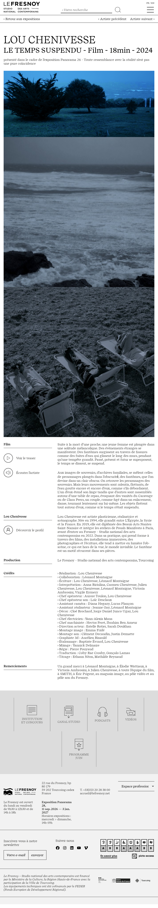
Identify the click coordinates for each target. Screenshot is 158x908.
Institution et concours (32, 720)
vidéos (131, 719)
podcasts (102, 720)
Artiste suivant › (142, 19)
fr (147, 3)
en (152, 3)
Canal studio (69, 722)
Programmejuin (79, 756)
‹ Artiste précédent (112, 19)
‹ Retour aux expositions (22, 19)
